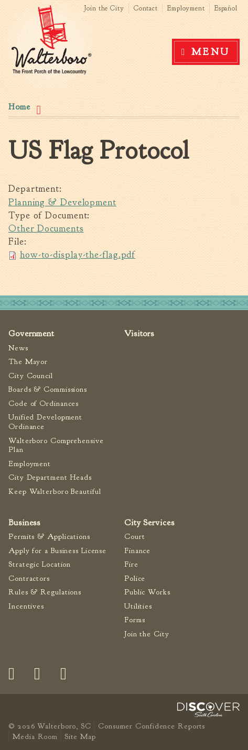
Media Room (35, 736)
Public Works (147, 592)
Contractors (29, 578)
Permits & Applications (49, 537)
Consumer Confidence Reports (151, 726)
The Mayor (28, 362)
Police (134, 578)
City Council (30, 376)
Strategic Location (39, 564)
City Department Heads (50, 477)
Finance (137, 551)
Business (24, 522)
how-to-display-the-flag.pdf (77, 255)
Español (226, 8)
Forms (134, 620)
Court (134, 537)
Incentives (26, 606)
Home (19, 107)
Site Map (79, 736)
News (18, 348)
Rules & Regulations (44, 592)
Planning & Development (62, 202)
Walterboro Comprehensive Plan (56, 445)
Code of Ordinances (43, 404)
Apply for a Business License (57, 551)
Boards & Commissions (47, 389)
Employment (186, 8)
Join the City (104, 8)
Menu (210, 52)
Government (31, 333)
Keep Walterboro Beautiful (54, 492)
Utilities (138, 606)
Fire (131, 564)
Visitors (139, 333)
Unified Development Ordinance (45, 422)
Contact (146, 8)
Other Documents (46, 229)
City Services (149, 522)
